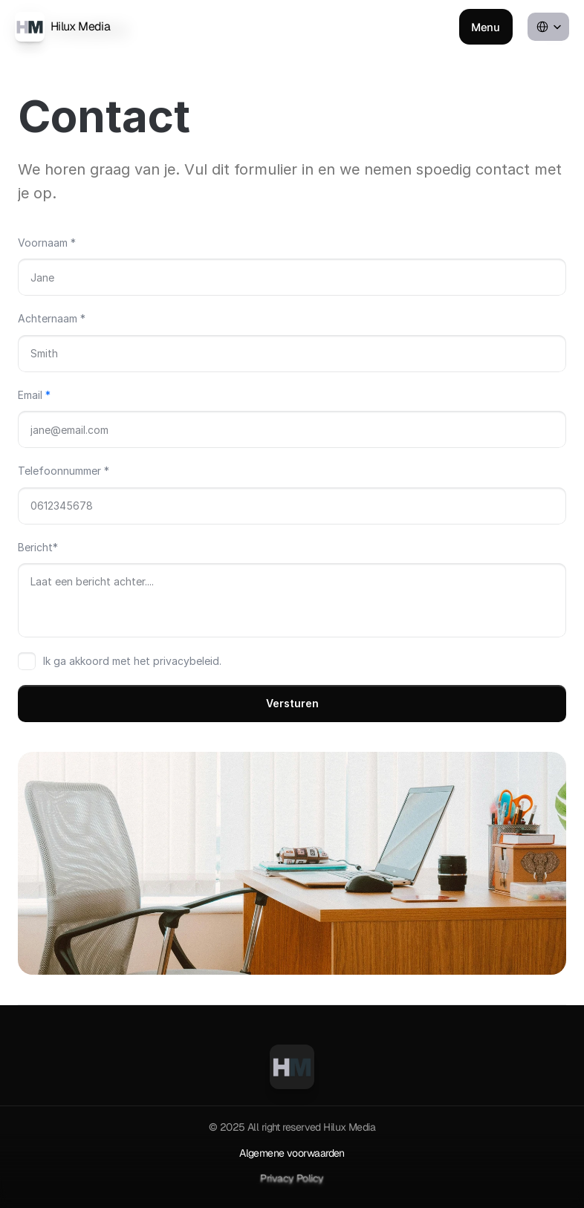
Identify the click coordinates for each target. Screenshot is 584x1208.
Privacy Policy (291, 1178)
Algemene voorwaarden (292, 1153)
